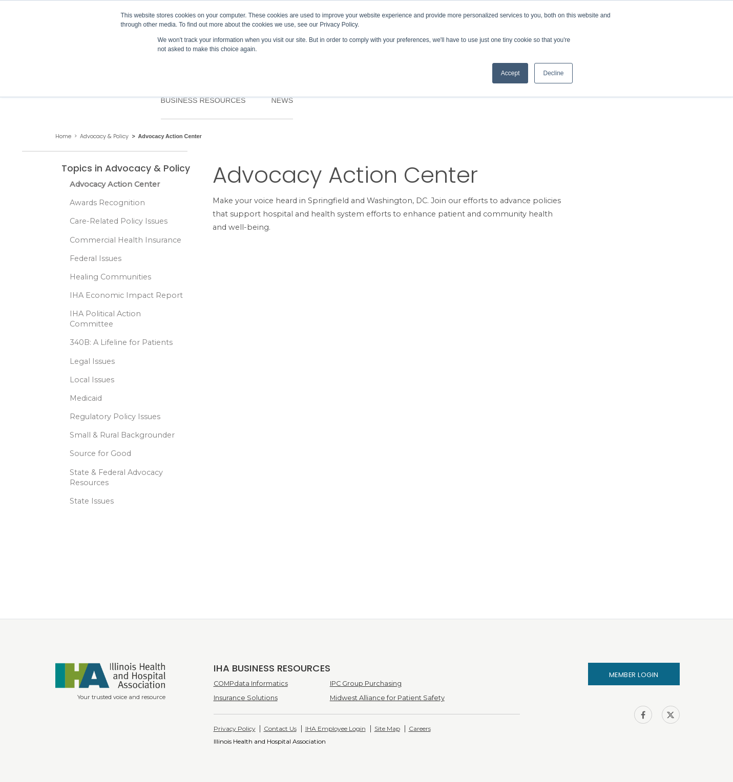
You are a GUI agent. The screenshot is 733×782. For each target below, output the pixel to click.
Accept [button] (510, 73)
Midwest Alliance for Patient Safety (387, 698)
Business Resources (203, 100)
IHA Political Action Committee (105, 319)
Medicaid (86, 398)
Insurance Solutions (246, 698)
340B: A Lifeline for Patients (121, 342)
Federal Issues (95, 258)
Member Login (634, 674)
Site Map (387, 728)
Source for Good (100, 453)
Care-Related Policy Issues (118, 221)
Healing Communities (110, 276)
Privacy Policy (235, 728)
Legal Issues (92, 361)
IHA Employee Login (335, 728)
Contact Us (280, 728)
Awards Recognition (107, 202)
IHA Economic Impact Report (126, 295)
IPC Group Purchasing (366, 683)
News (282, 100)
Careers (420, 728)
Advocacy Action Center (115, 184)
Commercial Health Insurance (125, 240)
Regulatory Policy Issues (115, 416)
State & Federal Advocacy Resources (116, 477)
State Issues (92, 501)
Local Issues (92, 379)
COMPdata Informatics (251, 683)
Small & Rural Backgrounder (122, 435)
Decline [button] (553, 73)
